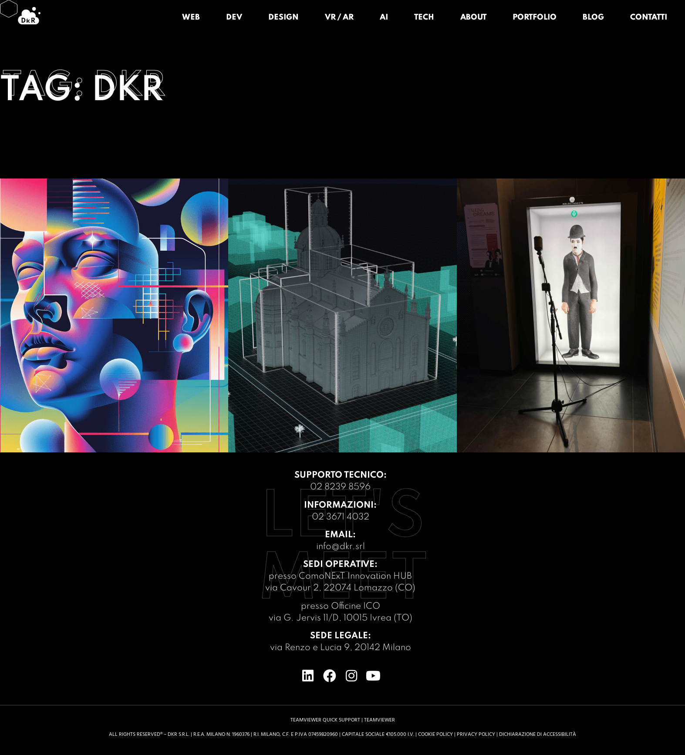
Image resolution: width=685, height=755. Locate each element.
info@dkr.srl (340, 547)
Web (191, 17)
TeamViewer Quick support (325, 720)
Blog (593, 17)
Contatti (648, 17)
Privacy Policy (476, 734)
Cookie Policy (435, 734)
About (473, 17)
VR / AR (339, 17)
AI (384, 17)
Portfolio (535, 17)
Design (283, 17)
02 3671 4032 (340, 517)
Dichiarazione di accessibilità (537, 734)
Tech (424, 17)
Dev (234, 17)
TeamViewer (379, 720)
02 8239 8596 (340, 487)
